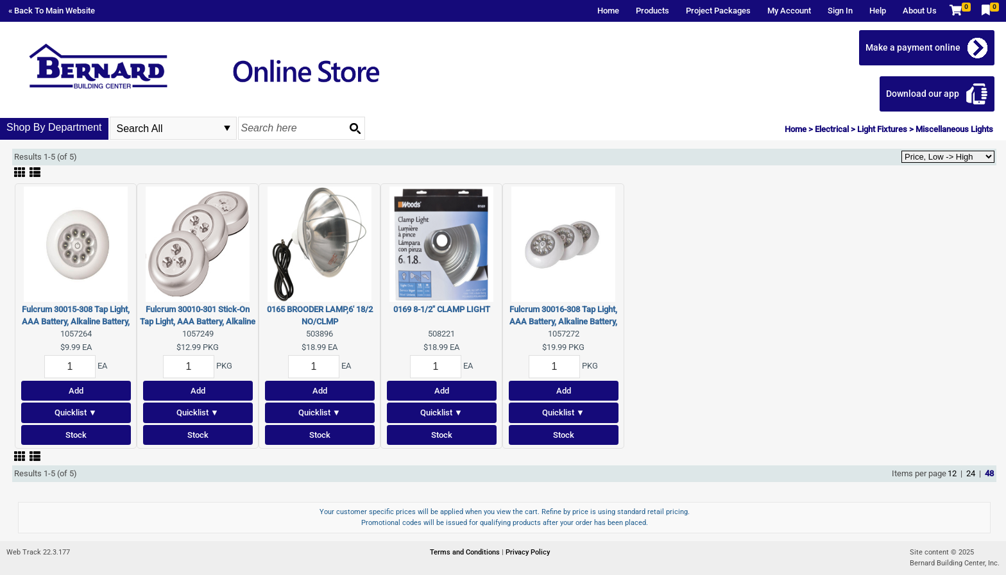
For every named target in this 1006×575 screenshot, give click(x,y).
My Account (789, 10)
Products (652, 10)
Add (76, 391)
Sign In (840, 10)
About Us (920, 10)
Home (608, 10)
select (227, 128)
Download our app (922, 93)
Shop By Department (54, 127)
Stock (76, 435)
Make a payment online (912, 47)
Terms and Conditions (466, 552)
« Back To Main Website (51, 10)
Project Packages (718, 10)
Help (877, 10)
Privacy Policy (528, 552)
